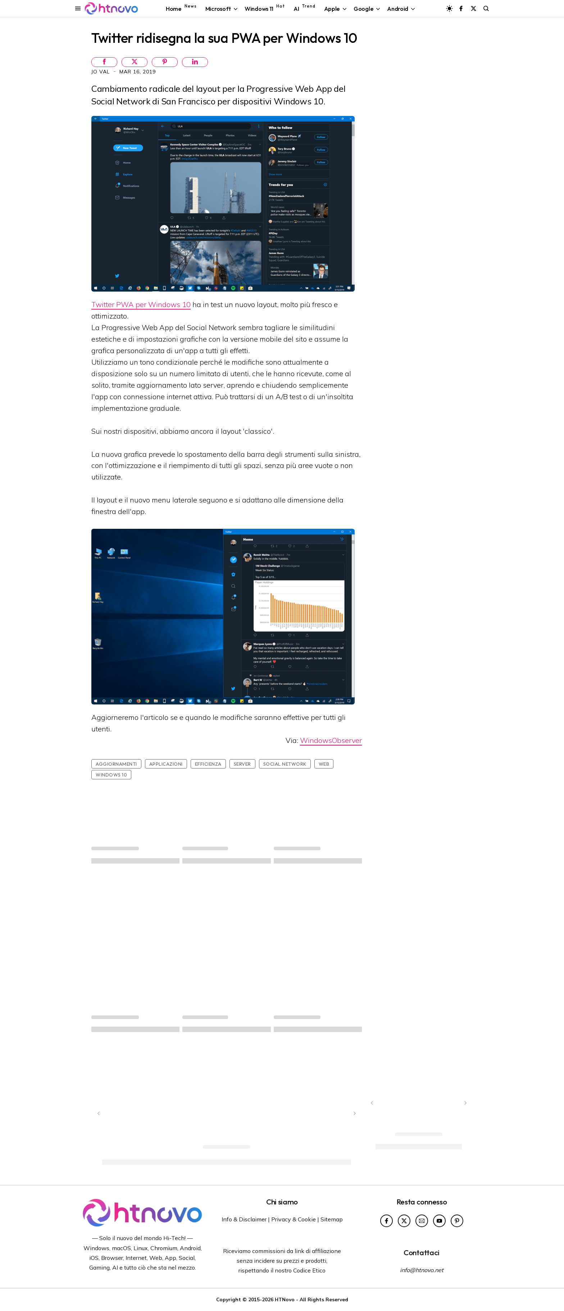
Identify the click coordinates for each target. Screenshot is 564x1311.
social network (284, 764)
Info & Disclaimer (244, 1219)
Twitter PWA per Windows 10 (141, 304)
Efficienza (208, 764)
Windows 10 (111, 775)
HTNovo (285, 1299)
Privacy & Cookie (293, 1219)
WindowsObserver (331, 740)
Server (242, 764)
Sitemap (331, 1219)
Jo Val (101, 71)
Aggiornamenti (116, 764)
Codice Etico (309, 1270)
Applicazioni (166, 764)
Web (324, 764)
